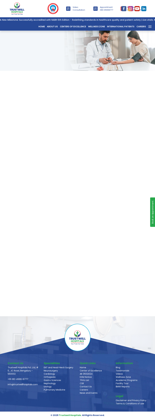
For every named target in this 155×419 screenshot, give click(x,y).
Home (41, 26)
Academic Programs (126, 380)
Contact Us (86, 386)
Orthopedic (50, 377)
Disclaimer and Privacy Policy (131, 400)
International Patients (120, 26)
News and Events (88, 392)
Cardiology (49, 373)
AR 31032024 (86, 373)
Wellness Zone (96, 26)
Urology (48, 386)
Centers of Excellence (73, 26)
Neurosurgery (51, 370)
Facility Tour (122, 383)
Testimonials (122, 370)
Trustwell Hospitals (70, 415)
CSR (82, 383)
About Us (52, 26)
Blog (118, 367)
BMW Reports (123, 386)
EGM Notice (86, 377)
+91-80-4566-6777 (18, 379)
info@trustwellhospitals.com (23, 384)
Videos (119, 373)
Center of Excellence (91, 370)
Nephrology (50, 383)
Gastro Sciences (52, 380)
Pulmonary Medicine (54, 389)
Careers (141, 26)
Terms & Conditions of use (130, 403)
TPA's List (84, 380)
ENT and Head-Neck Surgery (58, 367)
